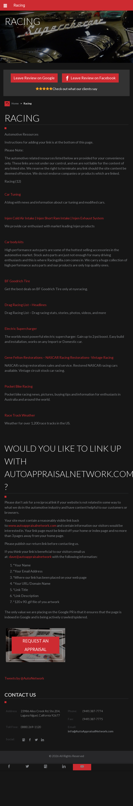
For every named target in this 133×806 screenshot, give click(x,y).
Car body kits (14, 242)
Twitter (36, 740)
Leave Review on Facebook (93, 78)
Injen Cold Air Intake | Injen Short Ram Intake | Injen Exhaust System (54, 218)
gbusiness (24, 740)
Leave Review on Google (34, 78)
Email (82, 767)
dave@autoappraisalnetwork (30, 557)
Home (15, 103)
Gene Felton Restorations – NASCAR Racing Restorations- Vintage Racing (59, 357)
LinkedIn (43, 740)
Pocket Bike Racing (19, 386)
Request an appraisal (36, 645)
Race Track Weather (20, 415)
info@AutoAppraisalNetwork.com (90, 731)
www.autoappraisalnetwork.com (32, 525)
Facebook (30, 740)
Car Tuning (13, 194)
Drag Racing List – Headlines (26, 305)
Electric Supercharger (21, 328)
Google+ (46, 767)
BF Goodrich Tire (17, 281)
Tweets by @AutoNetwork (24, 678)
